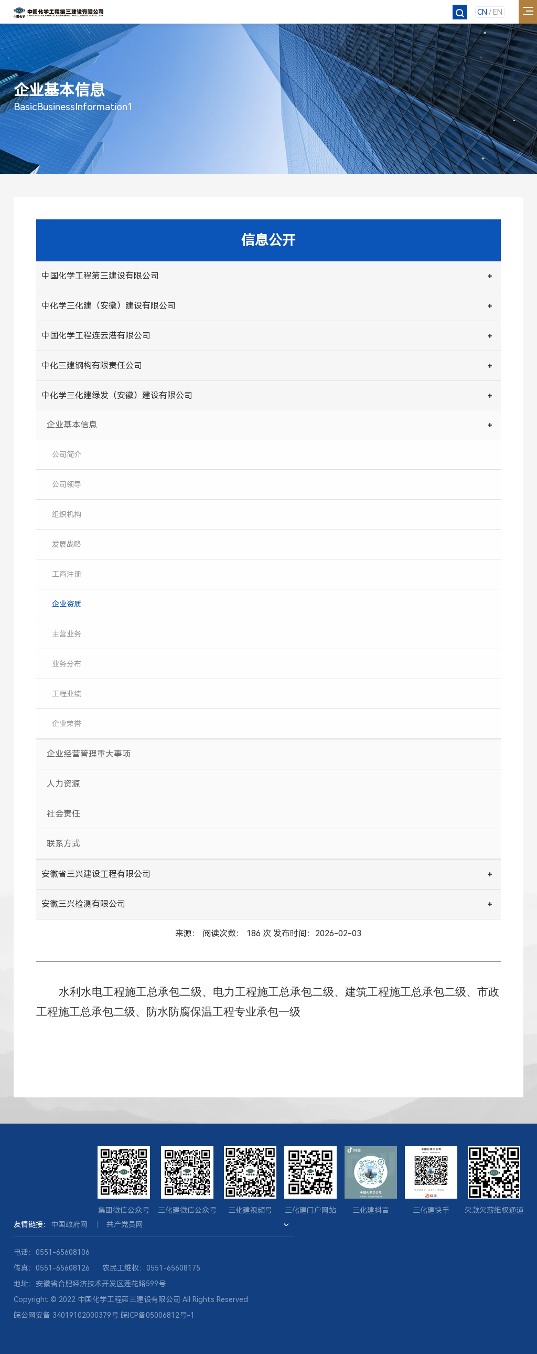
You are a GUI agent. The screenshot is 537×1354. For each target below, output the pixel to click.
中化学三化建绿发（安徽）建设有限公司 (116, 395)
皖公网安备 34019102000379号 (66, 1315)
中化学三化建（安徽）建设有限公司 (108, 306)
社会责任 (63, 814)
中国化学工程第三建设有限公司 (100, 276)
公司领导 (66, 484)
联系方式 (63, 844)
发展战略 (66, 544)
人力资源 (63, 784)
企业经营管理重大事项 (89, 754)
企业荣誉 (66, 724)
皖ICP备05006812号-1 (158, 1315)
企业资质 (66, 604)
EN (497, 12)
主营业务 (66, 634)
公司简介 (66, 454)
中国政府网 (69, 1224)
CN (482, 12)
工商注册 (66, 574)
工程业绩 (66, 694)
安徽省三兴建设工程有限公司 (96, 874)
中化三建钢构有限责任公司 (91, 366)
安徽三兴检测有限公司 (83, 904)
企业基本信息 (72, 425)
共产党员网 (124, 1224)
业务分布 (66, 664)
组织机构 (66, 514)
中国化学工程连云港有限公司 (96, 336)
